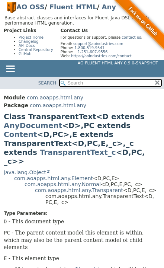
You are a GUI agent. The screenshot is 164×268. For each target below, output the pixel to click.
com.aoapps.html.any (55, 97)
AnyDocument (33, 125)
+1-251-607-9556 (90, 52)
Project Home (31, 37)
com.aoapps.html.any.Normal (63, 184)
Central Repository (36, 50)
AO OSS (30, 7)
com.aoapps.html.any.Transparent (79, 190)
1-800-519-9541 (89, 48)
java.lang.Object (25, 172)
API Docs (27, 46)
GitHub (25, 54)
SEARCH (47, 83)
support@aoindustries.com (98, 44)
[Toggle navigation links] (10, 69)
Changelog (29, 41)
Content (20, 134)
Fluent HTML (73, 7)
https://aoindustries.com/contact (101, 56)
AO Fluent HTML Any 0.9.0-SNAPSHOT (118, 63)
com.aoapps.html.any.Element (53, 178)
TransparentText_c (78, 152)
